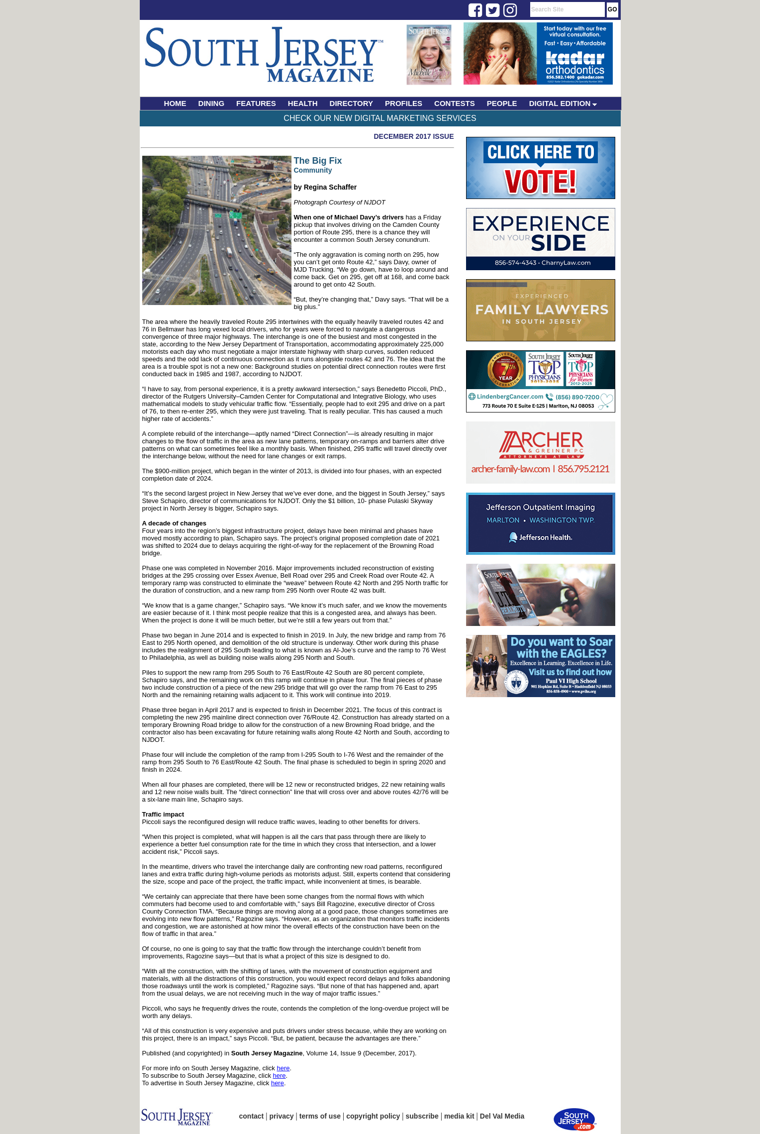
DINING (211, 103)
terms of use (320, 1116)
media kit (459, 1116)
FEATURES (256, 103)
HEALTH (303, 103)
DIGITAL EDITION (563, 103)
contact (251, 1116)
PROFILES (403, 103)
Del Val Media (502, 1116)
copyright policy (373, 1116)
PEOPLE (502, 103)
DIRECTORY (352, 103)
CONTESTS (454, 103)
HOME (175, 103)
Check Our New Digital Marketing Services (380, 118)
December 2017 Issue (414, 136)
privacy (282, 1116)
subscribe (422, 1116)
